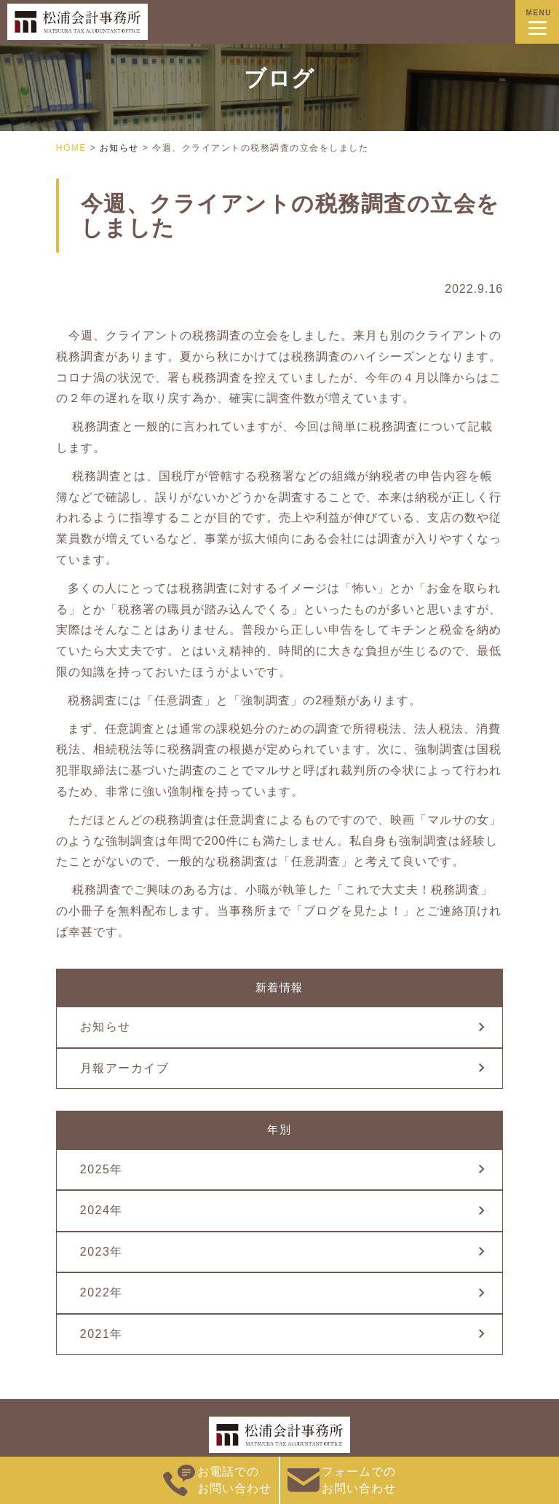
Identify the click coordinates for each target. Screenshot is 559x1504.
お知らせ (105, 1026)
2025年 (101, 1169)
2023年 (101, 1251)
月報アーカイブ (125, 1068)
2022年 (101, 1292)
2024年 (101, 1210)
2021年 (101, 1334)
